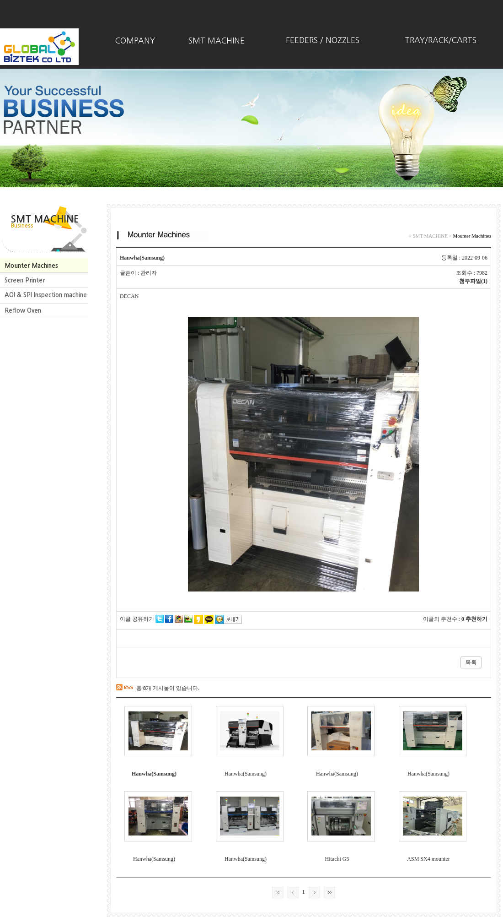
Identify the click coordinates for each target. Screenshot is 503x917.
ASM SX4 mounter (428, 859)
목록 (471, 662)
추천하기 (476, 619)
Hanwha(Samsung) (154, 773)
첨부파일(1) (473, 281)
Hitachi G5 (337, 859)
